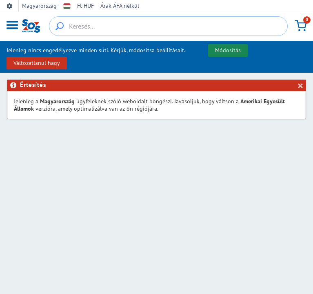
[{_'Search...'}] (59, 26)
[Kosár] (300, 25)
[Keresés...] (168, 26)
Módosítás (228, 50)
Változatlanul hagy (36, 63)
